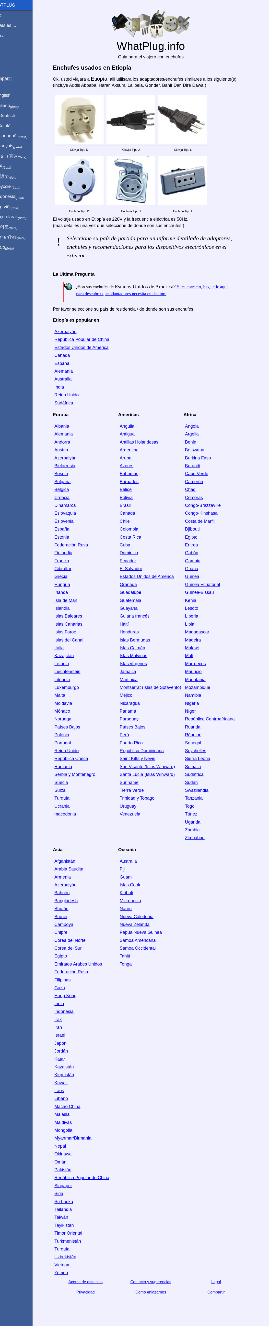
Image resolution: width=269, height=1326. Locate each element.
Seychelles (201, 750)
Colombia (134, 529)
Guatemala (136, 600)
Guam (131, 877)
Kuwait (66, 1082)
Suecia (67, 782)
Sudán (197, 782)
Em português (21, 136)
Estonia (67, 537)
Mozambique (203, 687)
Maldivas (69, 1122)
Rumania (69, 766)
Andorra (68, 442)
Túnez (197, 814)
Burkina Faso (204, 458)
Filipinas (68, 980)
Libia (195, 624)
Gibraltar (68, 568)
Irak (64, 1019)
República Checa (77, 758)
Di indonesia (19, 196)
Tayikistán (70, 1225)
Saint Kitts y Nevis (143, 758)
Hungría (68, 584)
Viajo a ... (12, 35)
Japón (66, 1043)
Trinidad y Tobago (142, 798)
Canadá (68, 355)
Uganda (198, 822)
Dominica (134, 552)
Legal (222, 1282)
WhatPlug (15, 5)
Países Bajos (73, 727)
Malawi (197, 647)
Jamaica (133, 671)
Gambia (198, 560)
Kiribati (132, 892)
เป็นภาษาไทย (20, 237)
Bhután (67, 908)
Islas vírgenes (138, 663)
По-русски (17, 186)
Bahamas (134, 473)
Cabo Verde (202, 473)
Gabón (197, 552)
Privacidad (91, 1292)
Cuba (130, 545)
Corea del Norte (75, 940)
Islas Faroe (71, 632)
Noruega (68, 719)
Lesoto (197, 608)
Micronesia (136, 900)
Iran (64, 1027)
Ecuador (133, 560)
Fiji (128, 869)
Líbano (67, 1098)
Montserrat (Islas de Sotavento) (156, 687)
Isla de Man (71, 600)
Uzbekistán (71, 1256)
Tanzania (199, 798)
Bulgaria (68, 481)
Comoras (200, 497)
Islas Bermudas (140, 640)
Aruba (131, 458)
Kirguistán (70, 1074)
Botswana (200, 449)
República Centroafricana (215, 719)
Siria (64, 1193)
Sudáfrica (69, 403)
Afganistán (70, 861)
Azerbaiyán (71, 331)
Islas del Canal (74, 640)
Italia (65, 647)
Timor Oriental (74, 1233)
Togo (195, 806)
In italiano (16, 106)
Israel (65, 1035)
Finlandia (69, 552)
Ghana (197, 568)
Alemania (69, 371)
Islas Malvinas (139, 655)
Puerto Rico (136, 742)
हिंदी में (13, 166)
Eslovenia (69, 521)
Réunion (199, 734)
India (65, 387)
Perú (130, 734)
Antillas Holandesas (144, 442)
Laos (65, 1090)
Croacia (67, 497)
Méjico (131, 695)
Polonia (67, 734)
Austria (67, 449)
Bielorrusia (70, 465)
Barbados (134, 481)
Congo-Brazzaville (208, 505)
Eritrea (197, 545)
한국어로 (16, 227)
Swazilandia (202, 790)
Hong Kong (71, 995)
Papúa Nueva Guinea (146, 932)
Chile (130, 521)
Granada (133, 584)
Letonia (67, 663)
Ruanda (198, 727)
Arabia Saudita (74, 869)
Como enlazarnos (156, 1292)
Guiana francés (140, 616)
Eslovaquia (71, 513)
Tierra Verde (137, 790)
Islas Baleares (74, 616)
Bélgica (67, 489)
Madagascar (203, 632)
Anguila (132, 426)
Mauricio (199, 671)
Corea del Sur (73, 948)
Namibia (199, 695)
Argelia (197, 434)
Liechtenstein (73, 671)
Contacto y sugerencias (156, 1282)
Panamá (133, 711)
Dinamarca (71, 505)
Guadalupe (136, 592)
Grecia (66, 576)
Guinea (198, 576)
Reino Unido (72, 394)
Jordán (67, 1051)
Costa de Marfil (205, 521)
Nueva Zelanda (140, 924)
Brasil (130, 505)
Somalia (199, 766)
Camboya (69, 924)
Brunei (66, 916)
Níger (196, 711)
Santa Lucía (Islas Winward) (152, 774)
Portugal (68, 742)
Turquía (67, 798)
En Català (12, 125)
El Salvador (136, 568)
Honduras (134, 632)
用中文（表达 (20, 156)
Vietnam (68, 1264)
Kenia (196, 600)
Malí (195, 655)
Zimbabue (200, 837)
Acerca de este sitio (91, 1282)
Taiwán (67, 1217)
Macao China (73, 1106)
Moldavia (69, 703)
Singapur (69, 1185)
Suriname (134, 782)
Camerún (200, 481)
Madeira (199, 640)
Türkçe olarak (20, 217)
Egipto (197, 537)
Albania (67, 426)
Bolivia (131, 497)
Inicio (8, 15)
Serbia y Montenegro (80, 774)
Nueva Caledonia (142, 916)
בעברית (14, 247)
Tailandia (69, 1209)
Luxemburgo (72, 687)
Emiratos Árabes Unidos (84, 964)
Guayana (134, 608)
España (67, 363)
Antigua (132, 434)
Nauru (131, 908)
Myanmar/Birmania (78, 1138)
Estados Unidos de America (87, 347)
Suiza (65, 790)
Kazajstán (70, 655)
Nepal (66, 1146)
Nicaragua (135, 703)
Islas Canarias (74, 624)
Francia (67, 560)
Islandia (67, 608)
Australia (68, 379)
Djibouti (198, 529)
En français (18, 146)
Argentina (134, 449)
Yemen (67, 1272)
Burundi (198, 465)
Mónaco (68, 711)
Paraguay (134, 719)
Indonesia (69, 1011)
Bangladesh (71, 900)
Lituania (68, 679)
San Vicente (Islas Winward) (153, 766)
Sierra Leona (203, 758)
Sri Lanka (69, 1201)
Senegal (199, 742)
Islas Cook (135, 884)
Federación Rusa (77, 545)
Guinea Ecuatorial (208, 584)
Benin (196, 442)
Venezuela (135, 814)
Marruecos (201, 663)
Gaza (65, 987)
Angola (197, 426)
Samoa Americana (143, 940)
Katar (65, 1059)
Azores (132, 465)
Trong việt (17, 207)
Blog (7, 53)
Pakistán (68, 1169)
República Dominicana (147, 750)
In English (12, 95)
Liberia (197, 616)
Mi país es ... (15, 25)
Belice (131, 489)
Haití (129, 624)
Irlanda (67, 592)
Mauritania (201, 679)
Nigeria (198, 703)
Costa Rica (136, 537)
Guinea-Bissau (205, 592)
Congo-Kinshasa (207, 513)
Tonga (131, 964)
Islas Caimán (138, 647)
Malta (65, 695)
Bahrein (67, 892)
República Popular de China (87, 339)
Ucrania (67, 806)
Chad (196, 489)
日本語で (16, 176)
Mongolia (69, 1130)
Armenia (68, 877)
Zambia (198, 829)
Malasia (67, 1114)
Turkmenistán (73, 1241)
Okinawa (68, 1154)
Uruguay (133, 806)
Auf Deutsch (15, 115)
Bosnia (67, 473)
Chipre (66, 932)
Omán (66, 1162)
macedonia (71, 814)
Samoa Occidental (143, 948)
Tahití (130, 956)
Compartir (221, 1292)
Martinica (134, 679)
